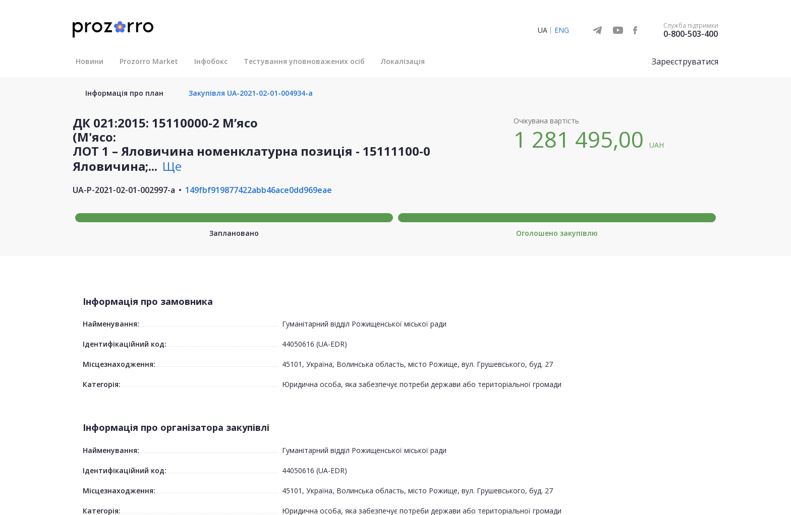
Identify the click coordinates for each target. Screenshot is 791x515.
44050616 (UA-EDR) (314, 344)
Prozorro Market (149, 61)
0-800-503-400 (690, 33)
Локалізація (403, 61)
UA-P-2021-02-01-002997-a (124, 190)
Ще (172, 166)
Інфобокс (211, 61)
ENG (561, 30)
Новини (89, 61)
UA (542, 30)
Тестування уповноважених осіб (304, 61)
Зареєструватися (685, 61)
